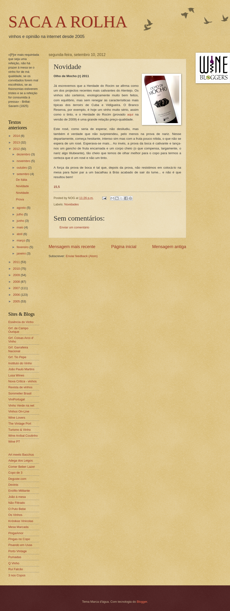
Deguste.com (17, 479)
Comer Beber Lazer (21, 466)
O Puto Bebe (17, 509)
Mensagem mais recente (72, 246)
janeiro (22, 253)
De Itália (21, 179)
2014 (17, 136)
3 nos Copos (16, 575)
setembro (23, 174)
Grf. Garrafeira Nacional (18, 349)
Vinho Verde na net (21, 405)
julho (20, 214)
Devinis (13, 484)
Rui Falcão (15, 569)
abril (20, 234)
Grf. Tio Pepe (17, 357)
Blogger (142, 601)
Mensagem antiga (169, 246)
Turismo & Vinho (19, 429)
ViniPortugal (16, 399)
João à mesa (17, 497)
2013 (17, 142)
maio (20, 227)
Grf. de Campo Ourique (18, 329)
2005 (17, 301)
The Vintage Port (19, 423)
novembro (24, 161)
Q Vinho (13, 563)
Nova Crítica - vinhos (22, 381)
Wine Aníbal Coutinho (23, 435)
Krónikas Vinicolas (20, 521)
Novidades (71, 204)
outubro (22, 167)
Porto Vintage (17, 551)
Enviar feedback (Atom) (82, 256)
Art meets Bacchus (21, 454)
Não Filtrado (16, 503)
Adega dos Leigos (20, 460)
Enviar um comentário (74, 227)
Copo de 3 (15, 472)
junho (21, 220)
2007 (17, 288)
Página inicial (123, 246)
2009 (17, 275)
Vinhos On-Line (18, 411)
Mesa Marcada (18, 527)
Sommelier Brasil (19, 393)
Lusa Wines (16, 375)
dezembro (24, 154)
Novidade (22, 186)
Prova (20, 199)
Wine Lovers (16, 417)
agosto (22, 207)
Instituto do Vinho (20, 363)
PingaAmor (15, 533)
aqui (130, 114)
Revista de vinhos (20, 387)
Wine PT (14, 441)
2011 (17, 262)
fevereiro (23, 247)
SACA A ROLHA (67, 22)
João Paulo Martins (21, 369)
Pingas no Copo (19, 539)
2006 (17, 294)
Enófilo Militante (19, 490)
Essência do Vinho (20, 322)
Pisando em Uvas (20, 545)
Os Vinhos (15, 515)
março (21, 240)
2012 (17, 149)
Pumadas (14, 557)
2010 (17, 268)
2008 (17, 281)
